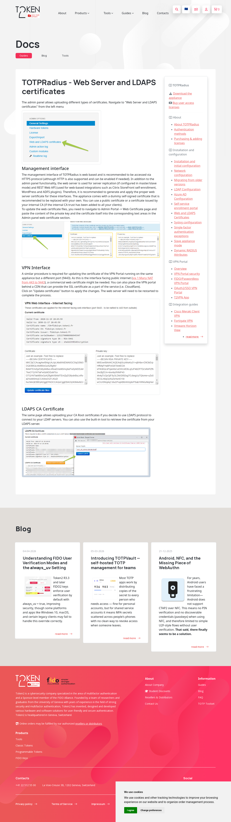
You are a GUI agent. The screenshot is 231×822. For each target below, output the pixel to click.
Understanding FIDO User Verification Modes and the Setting (47, 562)
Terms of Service (64, 804)
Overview (180, 269)
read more (194, 336)
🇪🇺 (186, 9)
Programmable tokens (29, 751)
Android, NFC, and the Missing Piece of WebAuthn (180, 562)
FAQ (200, 697)
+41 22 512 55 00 (26, 785)
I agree (130, 810)
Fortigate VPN (183, 321)
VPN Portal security (187, 274)
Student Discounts (157, 691)
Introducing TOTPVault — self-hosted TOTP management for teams (115, 562)
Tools (65, 55)
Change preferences (151, 810)
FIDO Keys (22, 758)
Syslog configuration (188, 222)
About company (154, 684)
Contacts (163, 13)
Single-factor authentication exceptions (184, 231)
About (62, 13)
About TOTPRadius (186, 124)
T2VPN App (181, 297)
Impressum (100, 804)
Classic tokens (24, 745)
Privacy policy (26, 804)
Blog (145, 13)
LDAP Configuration (187, 189)
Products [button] (82, 13)
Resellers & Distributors (158, 697)
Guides (24, 55)
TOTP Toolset (206, 703)
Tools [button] (108, 13)
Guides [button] (128, 13)
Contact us (151, 703)
